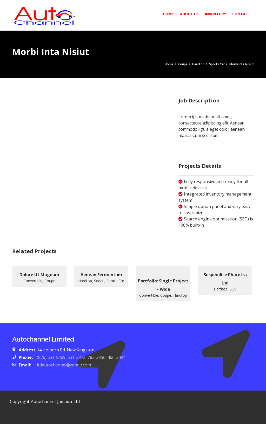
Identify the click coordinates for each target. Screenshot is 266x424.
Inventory (215, 13)
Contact (241, 13)
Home (168, 13)
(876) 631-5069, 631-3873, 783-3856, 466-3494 (81, 357)
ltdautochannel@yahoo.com (64, 365)
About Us (189, 13)
